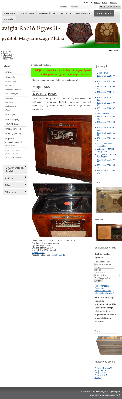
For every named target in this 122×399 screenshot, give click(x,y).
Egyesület (10, 77)
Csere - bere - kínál (12, 154)
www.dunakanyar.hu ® (110, 395)
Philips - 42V (100, 370)
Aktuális (66, 13)
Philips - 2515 (101, 375)
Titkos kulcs (100, 272)
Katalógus (27, 13)
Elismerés (9, 98)
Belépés (9, 19)
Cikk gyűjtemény (13, 133)
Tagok (8, 110)
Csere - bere (11, 145)
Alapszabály (103, 13)
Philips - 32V (100, 373)
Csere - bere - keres (12, 150)
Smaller (113, 2)
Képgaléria (9, 102)
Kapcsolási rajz (38, 252)
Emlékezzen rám (102, 278)
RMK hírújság (84, 13)
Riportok (10, 138)
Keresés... (64, 7)
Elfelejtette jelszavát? (104, 293)
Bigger (97, 2)
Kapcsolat (10, 13)
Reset (104, 2)
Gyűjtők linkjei (12, 124)
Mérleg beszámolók (13, 90)
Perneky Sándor (58, 255)
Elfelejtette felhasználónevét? (103, 289)
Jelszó (97, 267)
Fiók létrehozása (102, 286)
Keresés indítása (110, 7)
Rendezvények (47, 13)
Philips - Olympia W (103, 368)
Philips (98, 377)
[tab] (25, 166)
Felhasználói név (102, 262)
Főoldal (9, 72)
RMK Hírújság (12, 119)
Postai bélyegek (13, 129)
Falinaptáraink (11, 106)
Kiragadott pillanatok (14, 158)
